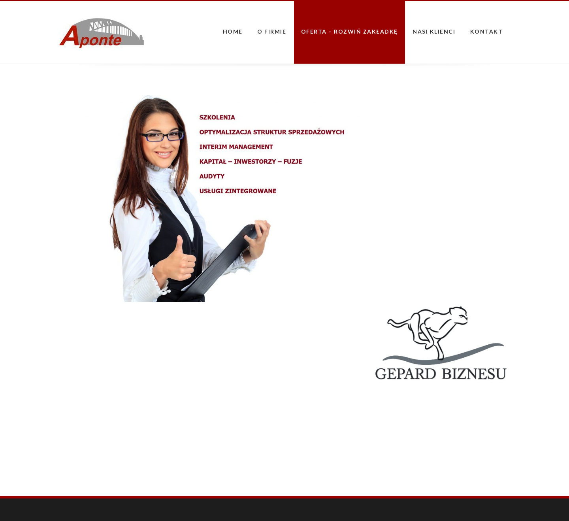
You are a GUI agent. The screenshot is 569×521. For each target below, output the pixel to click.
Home (233, 31)
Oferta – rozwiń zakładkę (349, 31)
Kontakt (486, 31)
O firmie (271, 31)
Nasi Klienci (434, 31)
